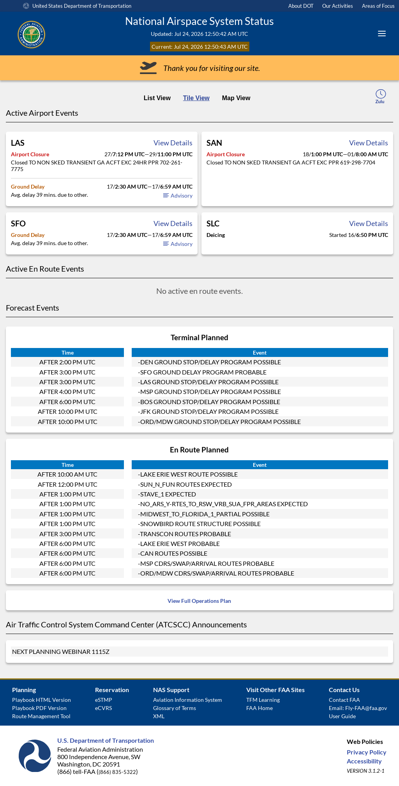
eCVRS (103, 708)
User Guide (342, 716)
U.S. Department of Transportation (105, 740)
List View (157, 98)
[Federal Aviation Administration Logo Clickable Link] (65, 33)
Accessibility (364, 761)
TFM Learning (263, 699)
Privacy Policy (367, 752)
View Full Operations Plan (199, 600)
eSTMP (103, 699)
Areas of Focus (378, 6)
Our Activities (337, 6)
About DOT (301, 6)
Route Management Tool (41, 716)
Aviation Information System (187, 699)
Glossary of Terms (174, 708)
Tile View (196, 98)
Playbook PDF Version (39, 708)
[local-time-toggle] (381, 98)
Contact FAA (344, 699)
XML (158, 716)
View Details (173, 142)
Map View (236, 98)
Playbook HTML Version (41, 699)
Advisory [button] (177, 195)
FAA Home (259, 708)
